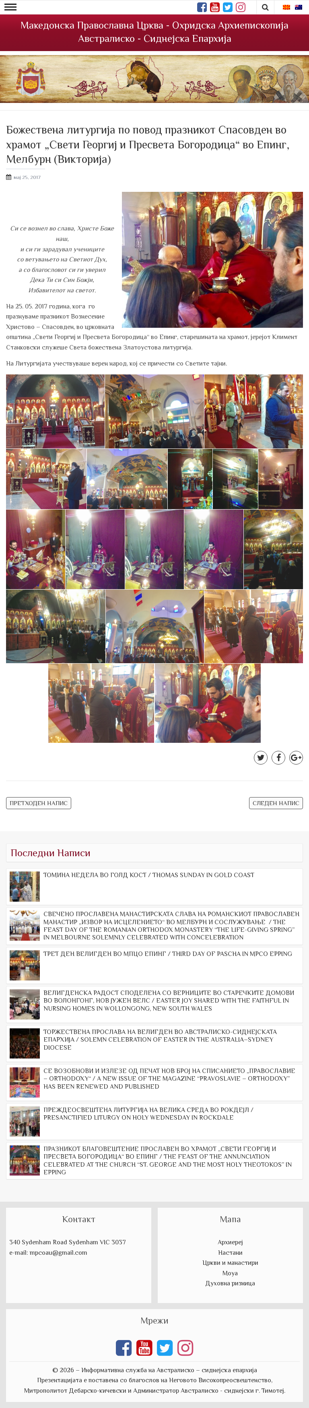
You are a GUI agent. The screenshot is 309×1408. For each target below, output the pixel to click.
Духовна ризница (230, 1283)
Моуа (230, 1273)
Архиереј (230, 1242)
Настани (230, 1252)
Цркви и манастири (230, 1262)
